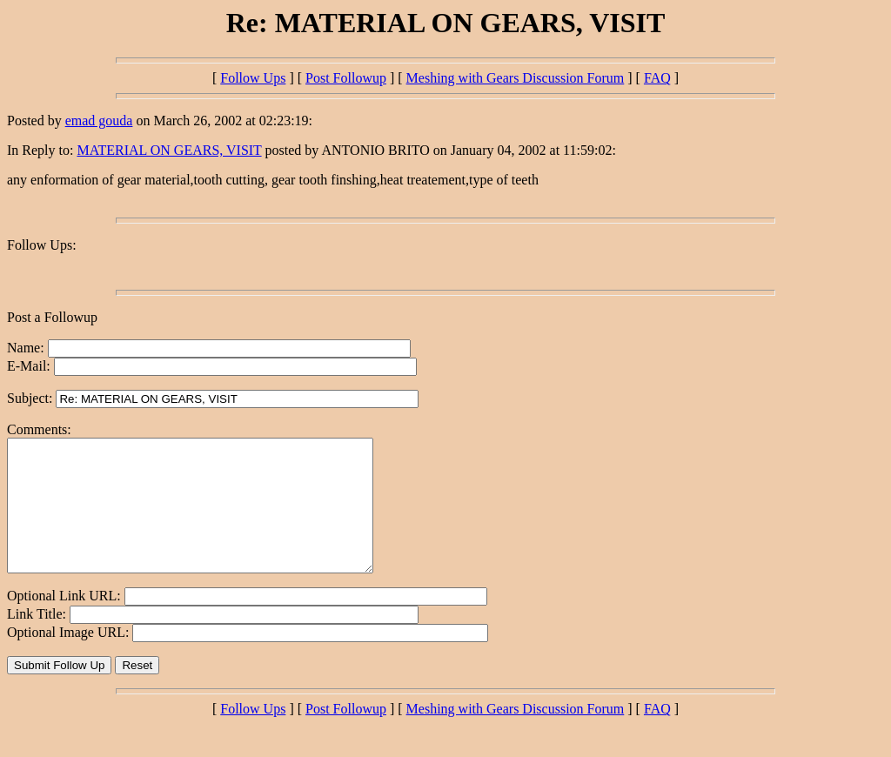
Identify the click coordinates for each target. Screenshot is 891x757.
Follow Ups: (42, 245)
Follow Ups (252, 77)
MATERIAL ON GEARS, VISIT (169, 150)
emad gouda (99, 120)
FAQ (657, 77)
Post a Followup (52, 317)
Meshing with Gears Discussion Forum (515, 77)
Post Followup (345, 77)
